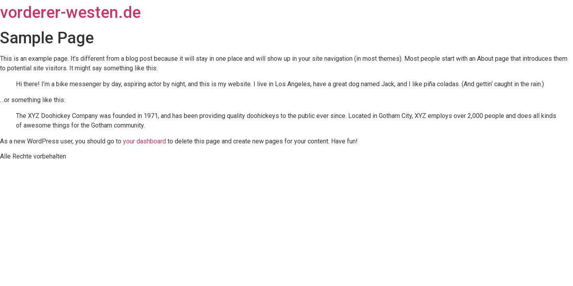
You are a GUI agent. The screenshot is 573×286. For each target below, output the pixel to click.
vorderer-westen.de (70, 12)
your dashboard (144, 141)
